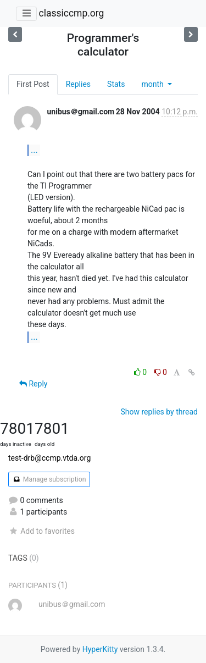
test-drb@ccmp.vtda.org (49, 458)
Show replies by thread (159, 411)
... (34, 150)
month (153, 84)
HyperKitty (100, 649)
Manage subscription (49, 479)
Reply (33, 383)
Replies (78, 84)
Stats (116, 84)
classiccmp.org (71, 13)
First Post (32, 84)
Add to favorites (41, 531)
